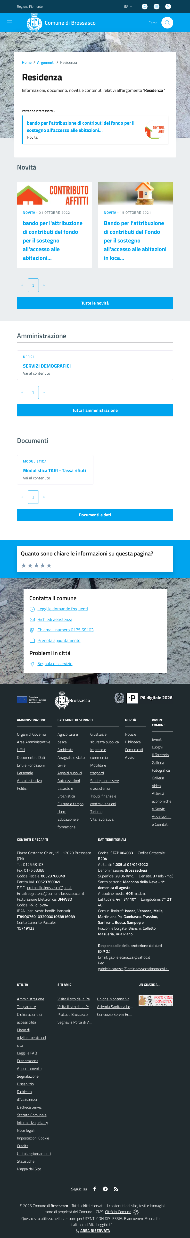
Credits (22, 1146)
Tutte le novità (95, 303)
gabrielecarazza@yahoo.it (129, 957)
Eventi (157, 739)
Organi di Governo (31, 734)
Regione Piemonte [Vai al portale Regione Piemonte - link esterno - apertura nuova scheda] (30, 6)
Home (27, 62)
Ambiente (65, 750)
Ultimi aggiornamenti (34, 1153)
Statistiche (25, 1161)
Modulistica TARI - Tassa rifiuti (54, 470)
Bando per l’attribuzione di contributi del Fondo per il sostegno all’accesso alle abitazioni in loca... (135, 240)
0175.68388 (34, 870)
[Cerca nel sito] (167, 22)
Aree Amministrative (33, 742)
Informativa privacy (32, 1122)
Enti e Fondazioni (31, 765)
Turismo (96, 811)
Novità (29, 212)
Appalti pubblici (70, 773)
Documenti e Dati (31, 757)
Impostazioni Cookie (33, 1138)
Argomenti (46, 62)
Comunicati (134, 750)
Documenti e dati (95, 515)
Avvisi (129, 757)
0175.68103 (33, 864)
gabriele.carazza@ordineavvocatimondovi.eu (133, 969)
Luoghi (157, 747)
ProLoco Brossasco (73, 1014)
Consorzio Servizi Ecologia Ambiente (126, 1014)
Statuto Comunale (32, 1115)
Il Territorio (160, 755)
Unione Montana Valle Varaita (121, 999)
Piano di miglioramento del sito (31, 1037)
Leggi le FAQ (27, 1053)
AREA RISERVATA (92, 1230)
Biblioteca (133, 742)
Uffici (28, 356)
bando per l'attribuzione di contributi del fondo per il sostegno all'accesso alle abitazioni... (80, 126)
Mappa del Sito (29, 1169)
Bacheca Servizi (29, 1107)
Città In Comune (118, 1212)
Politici (22, 788)
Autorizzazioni (69, 780)
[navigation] (10, 22)
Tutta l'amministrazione (95, 410)
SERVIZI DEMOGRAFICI (47, 366)
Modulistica (35, 461)
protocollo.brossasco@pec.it (49, 887)
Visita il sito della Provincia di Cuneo (86, 1007)
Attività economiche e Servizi (161, 801)
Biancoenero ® (136, 1218)
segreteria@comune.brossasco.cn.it (56, 893)
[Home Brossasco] (63, 23)
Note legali (25, 1130)
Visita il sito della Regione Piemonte (86, 999)
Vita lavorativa (102, 819)
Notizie (130, 734)
